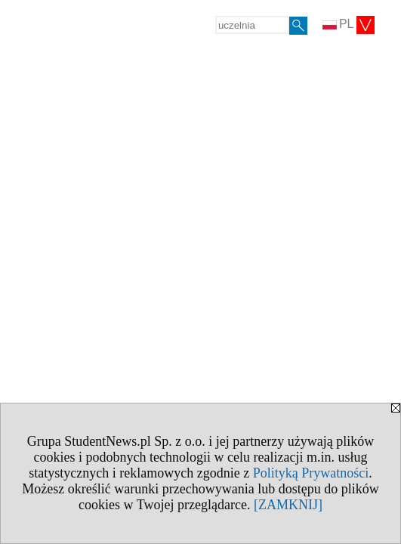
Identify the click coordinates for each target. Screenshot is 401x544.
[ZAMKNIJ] (288, 504)
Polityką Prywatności (311, 473)
